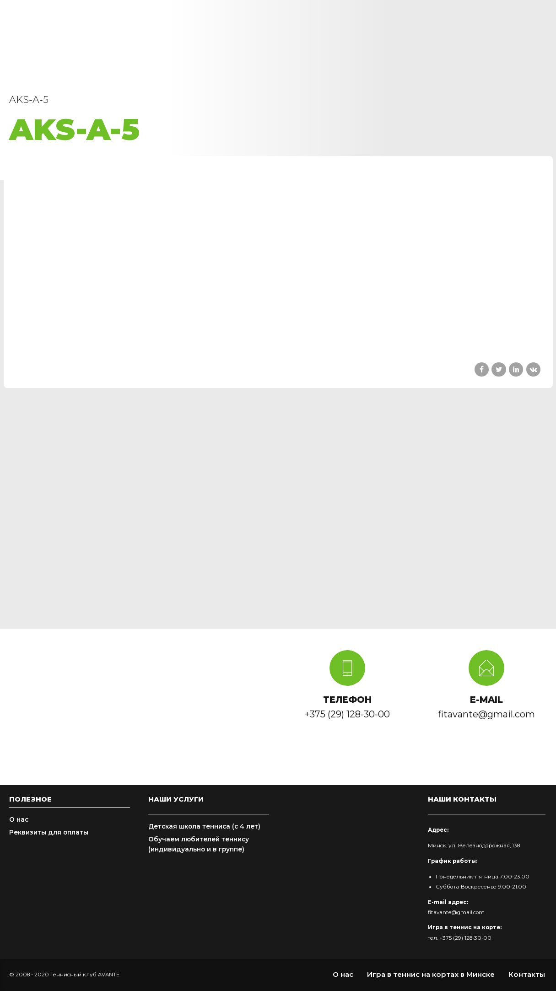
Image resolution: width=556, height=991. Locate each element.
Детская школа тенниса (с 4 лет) (204, 826)
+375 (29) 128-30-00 (465, 938)
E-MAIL (486, 699)
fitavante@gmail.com (456, 912)
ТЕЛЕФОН (347, 699)
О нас (18, 819)
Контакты (526, 974)
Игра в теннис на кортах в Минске (431, 974)
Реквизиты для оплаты (48, 832)
